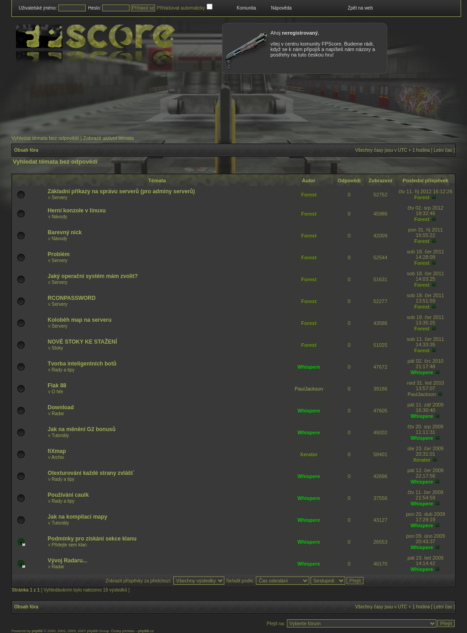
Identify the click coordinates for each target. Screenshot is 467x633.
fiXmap (57, 451)
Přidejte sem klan (69, 544)
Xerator (309, 454)
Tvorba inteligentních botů (82, 363)
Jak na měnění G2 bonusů (82, 429)
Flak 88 (57, 385)
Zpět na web (360, 7)
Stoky (57, 347)
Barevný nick (65, 232)
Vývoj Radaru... (68, 560)
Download (61, 407)
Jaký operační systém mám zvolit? (93, 276)
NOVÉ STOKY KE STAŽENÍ (82, 342)
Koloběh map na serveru (80, 320)
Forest (309, 194)
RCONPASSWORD (72, 298)
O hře (57, 391)
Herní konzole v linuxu (77, 210)
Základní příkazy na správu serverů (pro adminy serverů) (121, 191)
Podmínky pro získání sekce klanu (92, 538)
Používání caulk (68, 495)
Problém (59, 254)
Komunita (246, 7)
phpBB (36, 631)
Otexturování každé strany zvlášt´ (91, 473)
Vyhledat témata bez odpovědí (45, 138)
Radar (58, 413)
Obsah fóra (26, 150)
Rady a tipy (63, 369)
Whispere (308, 367)
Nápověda (281, 7)
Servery (59, 197)
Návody (59, 216)
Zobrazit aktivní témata (108, 138)
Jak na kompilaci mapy (78, 517)
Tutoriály (60, 435)
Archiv (58, 457)
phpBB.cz (146, 631)
